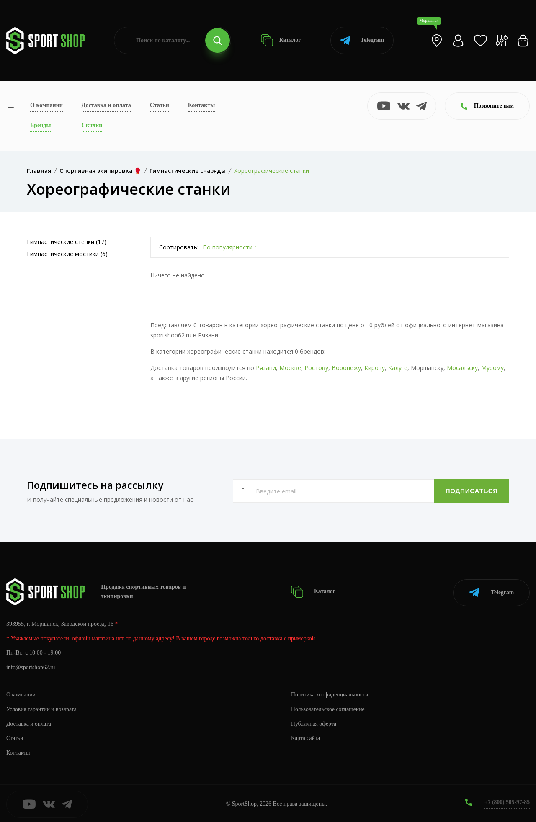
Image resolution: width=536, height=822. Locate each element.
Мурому (492, 368)
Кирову (374, 368)
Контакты (201, 105)
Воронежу (346, 368)
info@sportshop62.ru (31, 666)
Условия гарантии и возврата (42, 707)
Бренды (40, 125)
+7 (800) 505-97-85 (506, 801)
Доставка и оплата (106, 105)
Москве (290, 368)
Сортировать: (178, 247)
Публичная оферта (314, 722)
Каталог (280, 40)
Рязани (266, 368)
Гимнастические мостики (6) (67, 254)
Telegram (362, 40)
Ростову (316, 368)
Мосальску (462, 368)
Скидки (92, 125)
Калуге (397, 368)
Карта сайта (306, 737)
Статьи (159, 105)
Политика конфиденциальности (330, 693)
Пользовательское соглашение (328, 707)
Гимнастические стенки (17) (66, 242)
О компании (46, 105)
